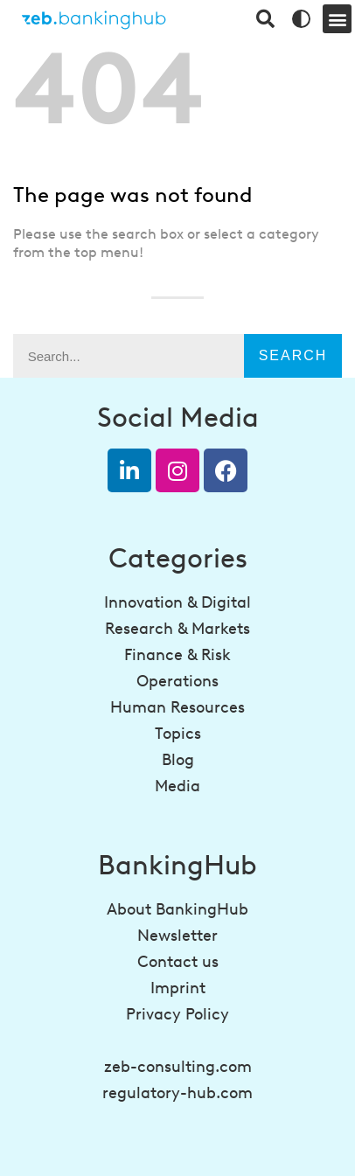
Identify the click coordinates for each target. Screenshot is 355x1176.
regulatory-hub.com (177, 1093)
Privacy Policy (177, 1014)
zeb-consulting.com (178, 1066)
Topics (178, 733)
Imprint (177, 988)
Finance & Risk (177, 655)
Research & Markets (177, 628)
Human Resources (177, 707)
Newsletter (177, 935)
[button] (337, 18)
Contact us (178, 961)
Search (293, 355)
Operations (177, 681)
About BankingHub (177, 909)
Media (177, 786)
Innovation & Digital (177, 602)
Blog (178, 759)
